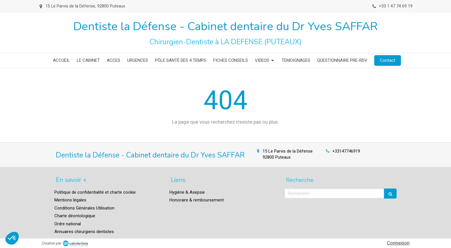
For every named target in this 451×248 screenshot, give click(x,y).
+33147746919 (346, 151)
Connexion (398, 243)
